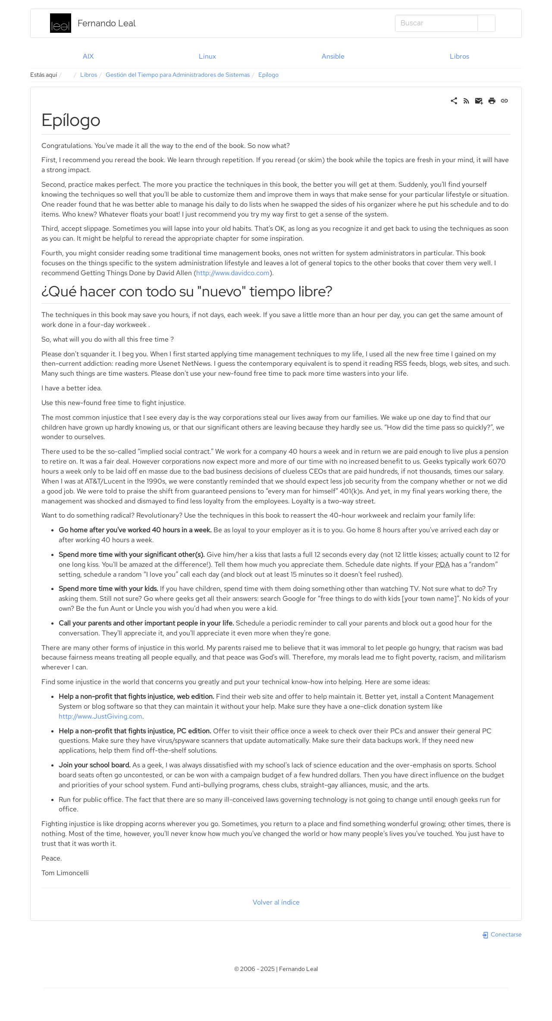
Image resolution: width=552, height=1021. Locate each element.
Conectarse (502, 934)
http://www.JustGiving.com (100, 716)
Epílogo (268, 75)
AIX (88, 56)
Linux (207, 56)
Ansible (333, 56)
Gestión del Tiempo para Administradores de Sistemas (178, 75)
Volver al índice (276, 902)
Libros (459, 56)
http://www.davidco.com (233, 272)
